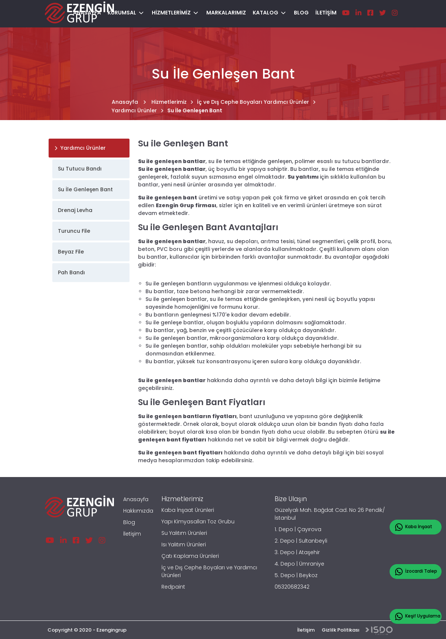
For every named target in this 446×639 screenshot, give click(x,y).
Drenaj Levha (75, 210)
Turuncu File (74, 231)
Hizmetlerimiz (172, 102)
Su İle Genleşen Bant (194, 110)
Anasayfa (129, 102)
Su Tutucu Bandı (80, 168)
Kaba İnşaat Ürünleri (187, 510)
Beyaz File (71, 251)
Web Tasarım (379, 630)
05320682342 (292, 586)
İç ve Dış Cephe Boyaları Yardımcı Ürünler (256, 102)
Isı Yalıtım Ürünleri (183, 544)
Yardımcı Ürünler (138, 110)
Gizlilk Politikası (341, 629)
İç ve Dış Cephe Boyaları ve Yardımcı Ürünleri (209, 571)
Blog (129, 522)
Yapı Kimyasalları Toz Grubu (198, 521)
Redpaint (173, 586)
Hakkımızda (138, 510)
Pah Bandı (71, 272)
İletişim (132, 533)
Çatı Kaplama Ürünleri (190, 556)
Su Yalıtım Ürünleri (184, 533)
